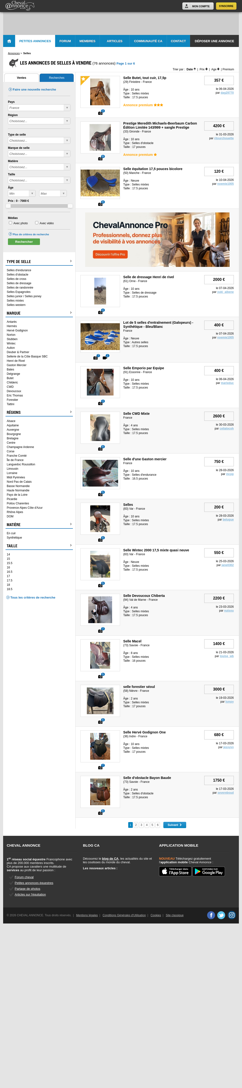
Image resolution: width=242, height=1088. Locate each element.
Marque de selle (19, 148)
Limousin (12, 468)
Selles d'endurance (19, 270)
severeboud (225, 792)
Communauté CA (148, 41)
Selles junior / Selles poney (24, 296)
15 (8, 558)
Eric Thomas (15, 395)
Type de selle (17, 134)
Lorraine (12, 473)
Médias (13, 218)
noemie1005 (225, 183)
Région (13, 115)
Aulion (11, 347)
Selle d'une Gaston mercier (144, 459)
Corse (10, 451)
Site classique (175, 915)
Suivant (175, 825)
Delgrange (13, 374)
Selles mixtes (15, 300)
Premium (228, 69)
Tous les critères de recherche (32, 597)
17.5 (9, 580)
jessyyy (228, 747)
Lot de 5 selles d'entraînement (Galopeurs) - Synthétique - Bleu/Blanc (158, 325)
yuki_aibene (225, 292)
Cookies (156, 915)
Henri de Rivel (16, 361)
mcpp (230, 474)
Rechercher (24, 242)
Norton (11, 334)
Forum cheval (24, 877)
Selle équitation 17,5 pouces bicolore (152, 169)
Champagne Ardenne (20, 447)
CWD (10, 387)
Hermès (12, 326)
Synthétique (14, 537)
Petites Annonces (35, 41)
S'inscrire (226, 6)
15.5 (9, 563)
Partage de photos (27, 888)
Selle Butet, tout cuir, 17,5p (144, 78)
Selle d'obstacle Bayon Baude (147, 778)
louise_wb (227, 656)
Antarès (12, 321)
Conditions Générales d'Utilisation (124, 915)
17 (8, 576)
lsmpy (229, 701)
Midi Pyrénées (16, 477)
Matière (13, 161)
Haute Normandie (18, 490)
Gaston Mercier (16, 365)
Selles (128, 505)
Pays (11, 102)
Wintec (11, 343)
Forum (65, 41)
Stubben (12, 339)
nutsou (229, 610)
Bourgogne (14, 434)
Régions (39, 412)
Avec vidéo (47, 223)
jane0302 (228, 565)
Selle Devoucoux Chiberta (144, 596)
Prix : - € (18, 201)
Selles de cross (16, 279)
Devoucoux (14, 391)
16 (8, 567)
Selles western (16, 305)
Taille (11, 174)
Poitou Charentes (18, 503)
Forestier (12, 400)
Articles (114, 41)
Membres (87, 41)
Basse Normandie (18, 486)
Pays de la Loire (17, 494)
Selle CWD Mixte (136, 413)
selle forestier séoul (139, 687)
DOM (10, 516)
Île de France (15, 460)
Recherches (56, 77)
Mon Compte (201, 6)
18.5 (9, 589)
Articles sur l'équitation (30, 894)
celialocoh (227, 428)
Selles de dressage (19, 283)
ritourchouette (224, 138)
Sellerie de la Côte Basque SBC (27, 356)
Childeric (12, 382)
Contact (178, 41)
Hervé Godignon (17, 330)
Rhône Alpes (15, 512)
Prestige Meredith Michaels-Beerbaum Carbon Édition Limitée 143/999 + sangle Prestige (160, 125)
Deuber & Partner (18, 352)
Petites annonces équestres (34, 883)
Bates (10, 369)
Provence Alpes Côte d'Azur (25, 507)
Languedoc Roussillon (21, 464)
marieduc (227, 383)
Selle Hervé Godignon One (144, 732)
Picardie (12, 499)
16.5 (9, 572)
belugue (228, 519)
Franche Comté (17, 455)
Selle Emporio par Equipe (143, 368)
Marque (39, 313)
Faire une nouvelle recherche (34, 89)
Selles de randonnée (20, 287)
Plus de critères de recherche (31, 234)
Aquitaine (13, 425)
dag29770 (227, 92)
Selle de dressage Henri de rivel (148, 277)
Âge (10, 187)
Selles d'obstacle (17, 274)
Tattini (10, 404)
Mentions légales (87, 915)
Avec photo (20, 223)
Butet (10, 378)
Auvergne (13, 429)
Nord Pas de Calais (19, 481)
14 (8, 554)
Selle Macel (132, 641)
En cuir (11, 533)
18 (8, 585)
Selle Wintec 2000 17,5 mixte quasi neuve (156, 550)
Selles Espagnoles (19, 292)
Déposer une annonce (214, 41)
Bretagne (13, 438)
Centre (11, 442)
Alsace (11, 421)
